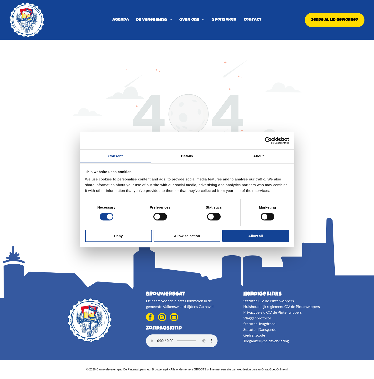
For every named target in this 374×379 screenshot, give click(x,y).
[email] (174, 318)
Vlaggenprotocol (257, 318)
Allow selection (187, 236)
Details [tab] (187, 156)
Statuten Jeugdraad (259, 323)
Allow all (255, 236)
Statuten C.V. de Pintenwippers (268, 300)
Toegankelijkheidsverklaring (266, 340)
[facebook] (150, 318)
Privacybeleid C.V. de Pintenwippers (272, 312)
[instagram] (162, 318)
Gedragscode (254, 335)
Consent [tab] (115, 156)
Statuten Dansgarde (259, 329)
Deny (118, 236)
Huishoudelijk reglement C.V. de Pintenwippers (281, 306)
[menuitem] (120, 20)
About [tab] (258, 156)
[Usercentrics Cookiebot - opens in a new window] (268, 140)
